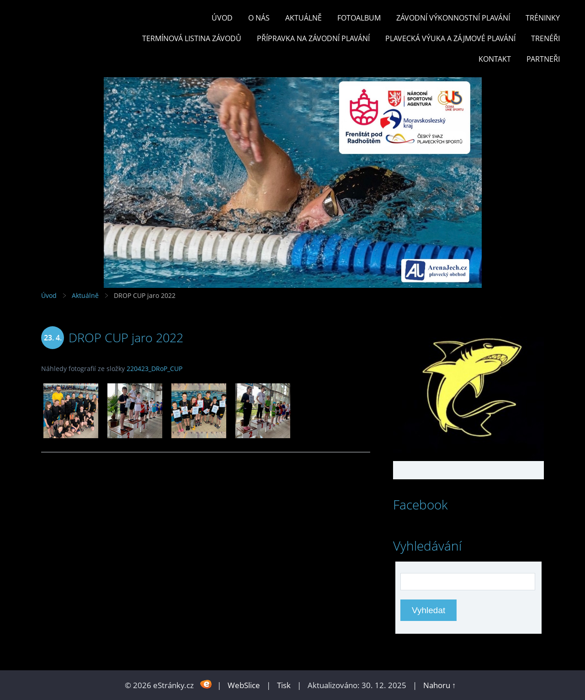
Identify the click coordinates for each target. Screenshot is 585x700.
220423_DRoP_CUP (154, 368)
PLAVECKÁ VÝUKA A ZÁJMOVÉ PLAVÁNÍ (450, 38)
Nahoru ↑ (439, 685)
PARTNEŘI (543, 59)
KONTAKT (495, 59)
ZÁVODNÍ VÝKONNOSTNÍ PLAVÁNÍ (453, 18)
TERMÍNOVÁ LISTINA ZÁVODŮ (191, 38)
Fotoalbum (359, 18)
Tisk (284, 685)
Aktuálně (303, 18)
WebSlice (244, 685)
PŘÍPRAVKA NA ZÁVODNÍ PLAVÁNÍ (313, 38)
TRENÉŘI (545, 38)
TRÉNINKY (543, 18)
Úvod (222, 18)
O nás (259, 18)
